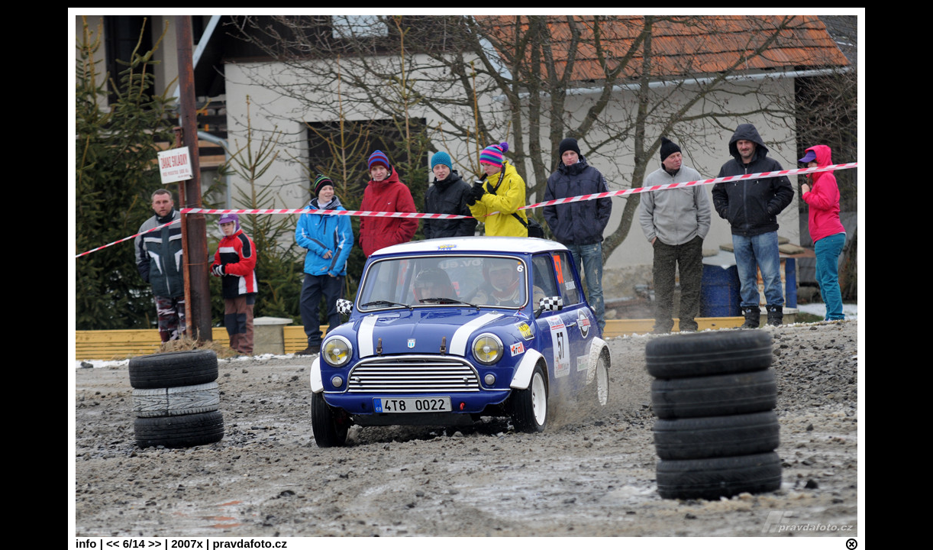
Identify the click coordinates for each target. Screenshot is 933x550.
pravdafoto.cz (249, 543)
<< (113, 543)
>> (155, 543)
